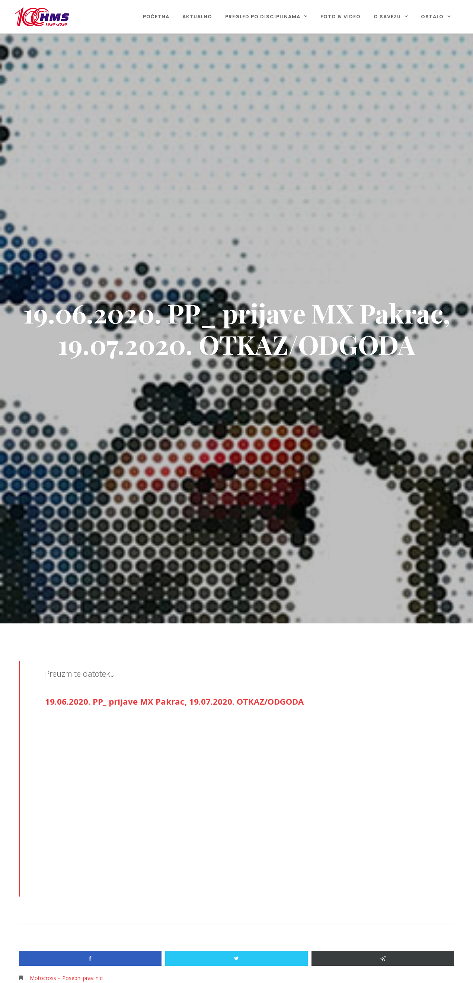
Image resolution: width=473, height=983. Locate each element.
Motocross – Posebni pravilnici (66, 978)
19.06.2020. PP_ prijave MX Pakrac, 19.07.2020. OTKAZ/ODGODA (174, 701)
